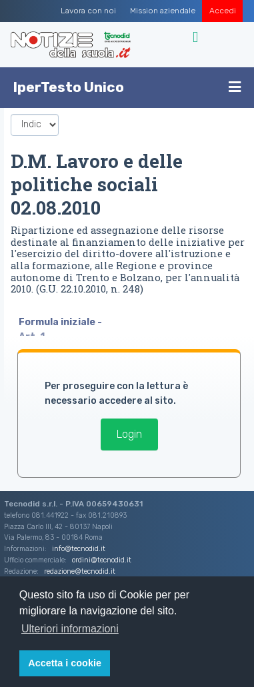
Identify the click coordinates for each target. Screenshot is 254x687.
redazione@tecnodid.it (79, 571)
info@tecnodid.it (78, 548)
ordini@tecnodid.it (101, 560)
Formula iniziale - (61, 322)
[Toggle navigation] (197, 37)
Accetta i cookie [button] (64, 663)
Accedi (222, 10)
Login (129, 434)
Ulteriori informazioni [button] (70, 628)
